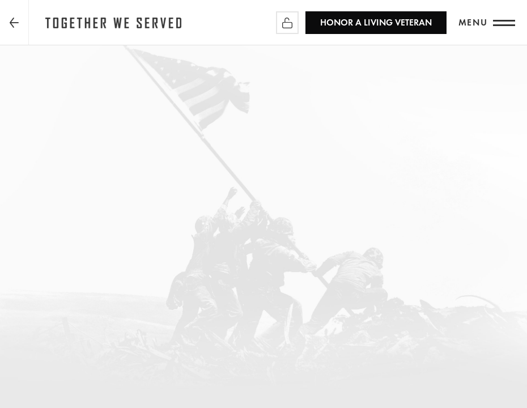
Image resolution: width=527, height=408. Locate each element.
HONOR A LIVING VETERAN (376, 22)
